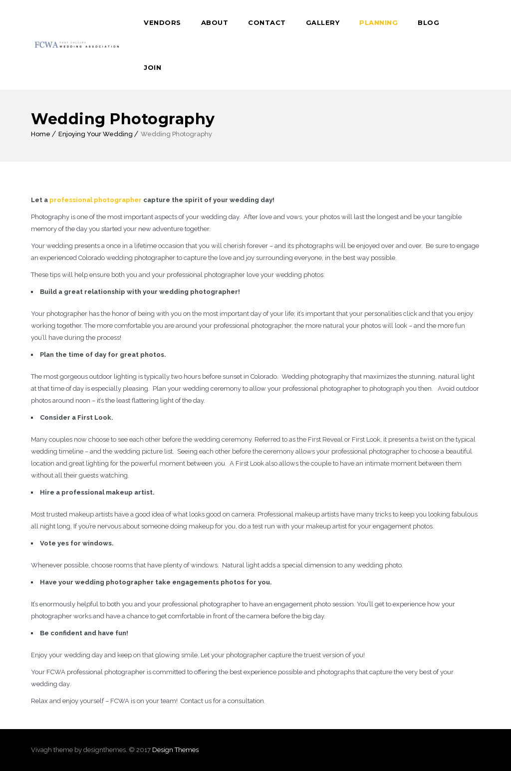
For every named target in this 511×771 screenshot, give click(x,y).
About (215, 22)
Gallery (323, 22)
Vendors (162, 22)
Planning (378, 22)
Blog (428, 22)
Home (40, 134)
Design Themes (175, 750)
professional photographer (95, 200)
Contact (267, 22)
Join (152, 67)
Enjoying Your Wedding (95, 134)
